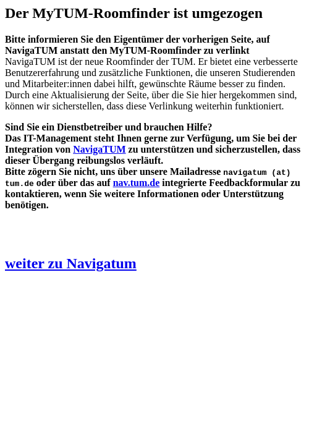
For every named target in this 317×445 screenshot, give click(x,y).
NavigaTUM (99, 149)
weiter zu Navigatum (71, 263)
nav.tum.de (136, 182)
